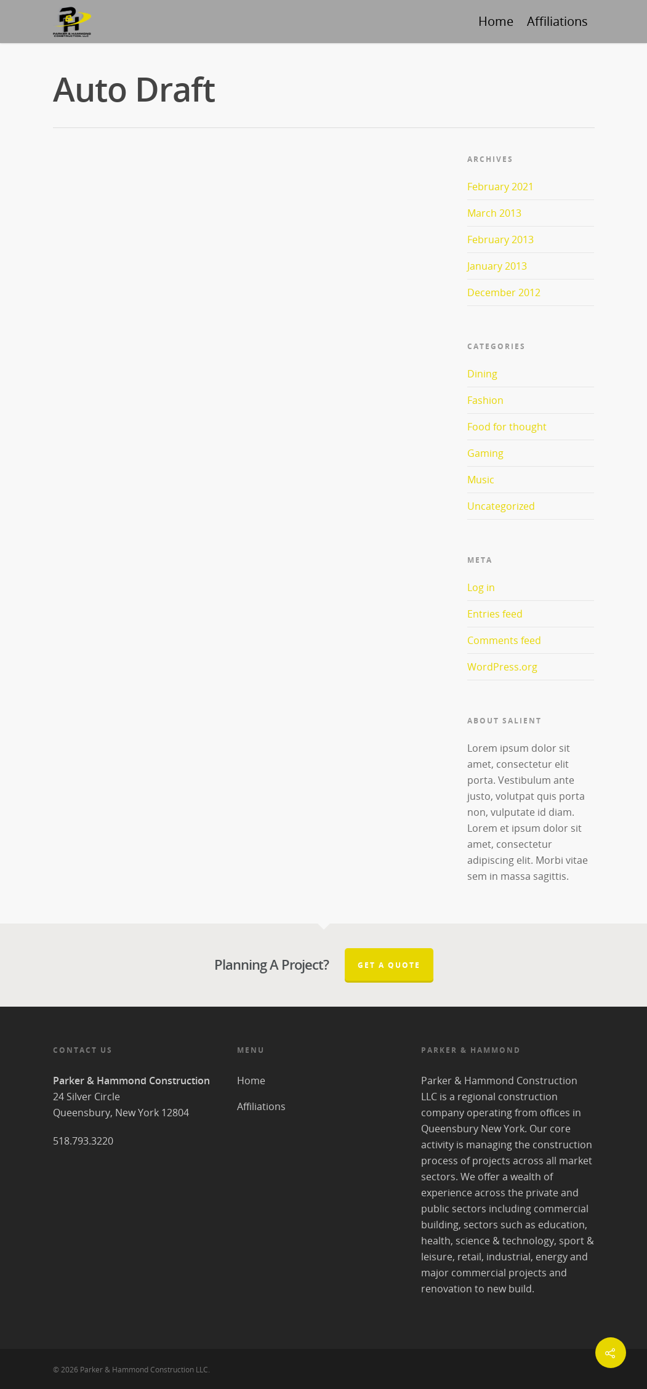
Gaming (485, 453)
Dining (482, 373)
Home (495, 21)
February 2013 (500, 239)
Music (480, 479)
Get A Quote (389, 965)
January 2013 (497, 266)
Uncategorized (501, 506)
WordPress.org (502, 667)
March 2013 (494, 213)
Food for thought (507, 426)
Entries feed (495, 614)
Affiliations (557, 21)
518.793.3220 (83, 1141)
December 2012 (504, 292)
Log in (481, 587)
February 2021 (500, 186)
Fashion (485, 400)
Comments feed (504, 640)
